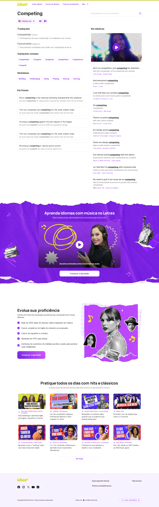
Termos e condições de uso (101, 486)
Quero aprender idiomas (100, 481)
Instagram (23, 487)
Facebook (18, 487)
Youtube (33, 487)
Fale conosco (137, 481)
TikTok (38, 487)
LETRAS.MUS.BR (22, 4)
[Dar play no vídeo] (116, 47)
